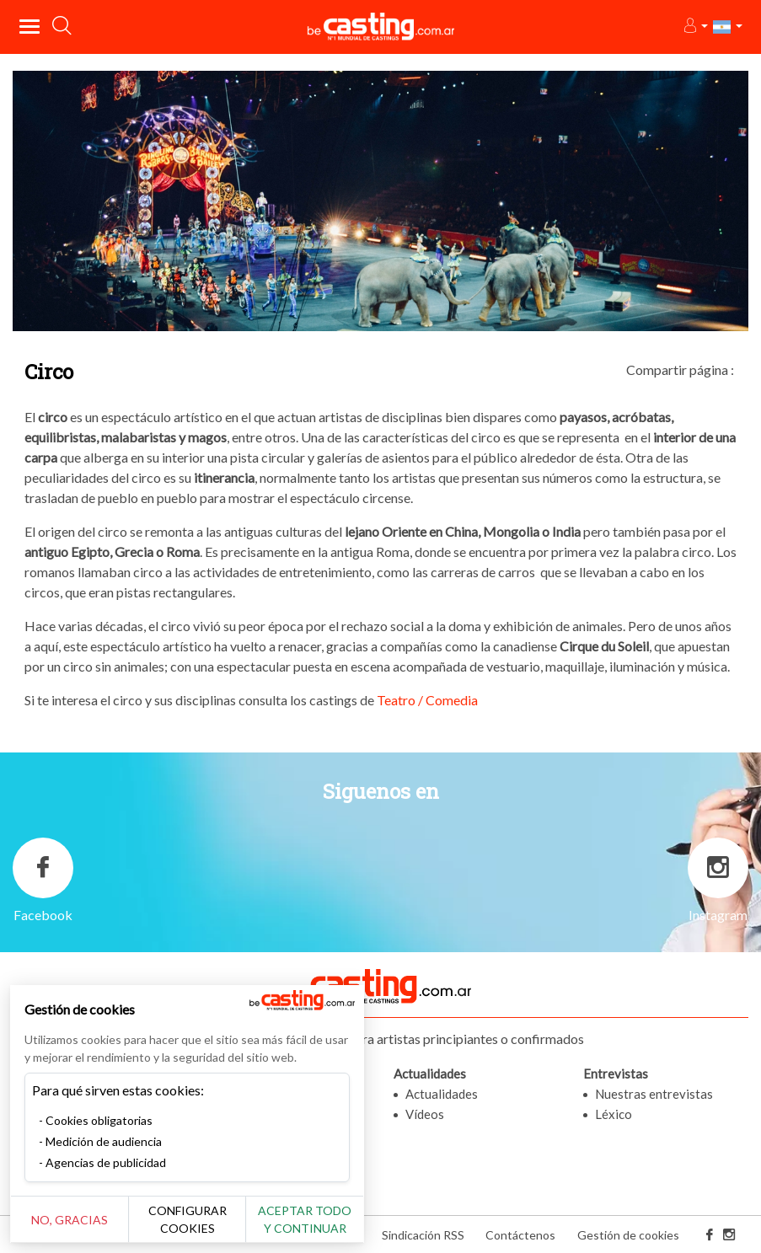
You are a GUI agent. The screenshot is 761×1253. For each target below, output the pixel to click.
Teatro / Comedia (427, 700)
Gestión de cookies (628, 1235)
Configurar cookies (187, 1219)
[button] (695, 27)
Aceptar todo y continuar (304, 1219)
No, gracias (69, 1220)
